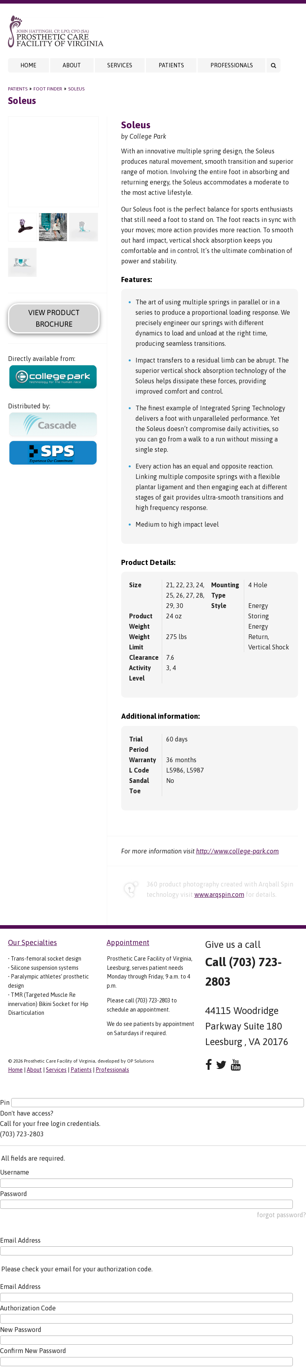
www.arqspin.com (219, 894)
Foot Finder (47, 89)
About (72, 65)
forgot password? (281, 1214)
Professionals (231, 65)
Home (28, 65)
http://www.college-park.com (237, 851)
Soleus (76, 89)
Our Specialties (32, 942)
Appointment (128, 942)
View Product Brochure (54, 318)
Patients (171, 65)
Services (119, 65)
